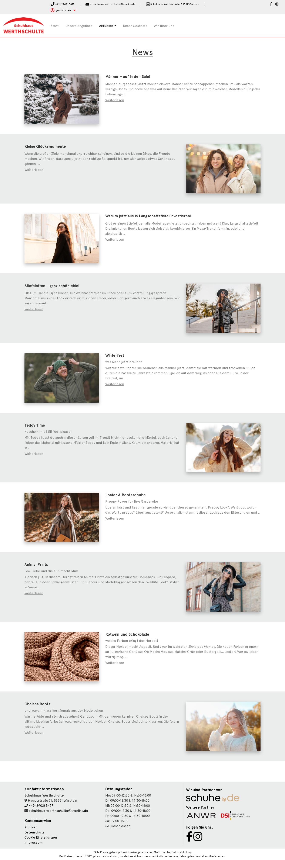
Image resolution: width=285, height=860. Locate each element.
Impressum (33, 842)
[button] (63, 10)
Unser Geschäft (135, 26)
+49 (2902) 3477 (38, 806)
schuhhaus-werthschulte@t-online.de (58, 811)
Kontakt (30, 827)
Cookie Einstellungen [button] (40, 837)
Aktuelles (106, 26)
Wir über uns (164, 26)
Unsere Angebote (79, 26)
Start (55, 26)
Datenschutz (34, 832)
